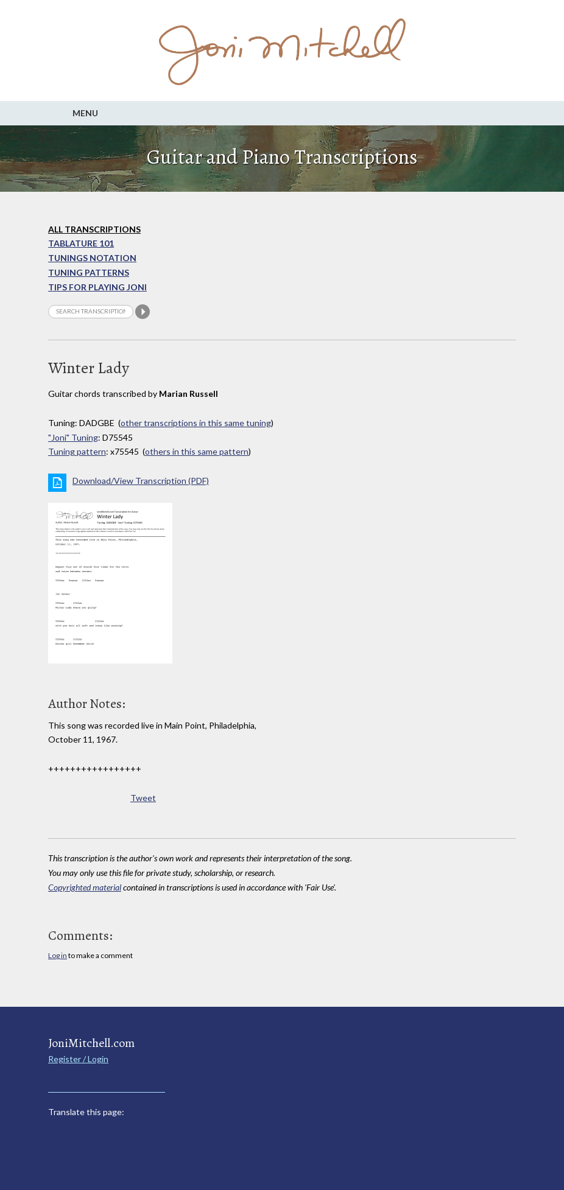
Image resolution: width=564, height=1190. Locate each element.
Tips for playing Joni (97, 287)
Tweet (143, 798)
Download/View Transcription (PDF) (140, 480)
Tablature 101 (81, 243)
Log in (57, 955)
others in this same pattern (197, 451)
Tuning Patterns (88, 272)
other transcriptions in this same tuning (196, 423)
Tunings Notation (92, 258)
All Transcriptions (94, 229)
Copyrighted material (84, 887)
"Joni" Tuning (73, 437)
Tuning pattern (77, 451)
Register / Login (78, 1059)
